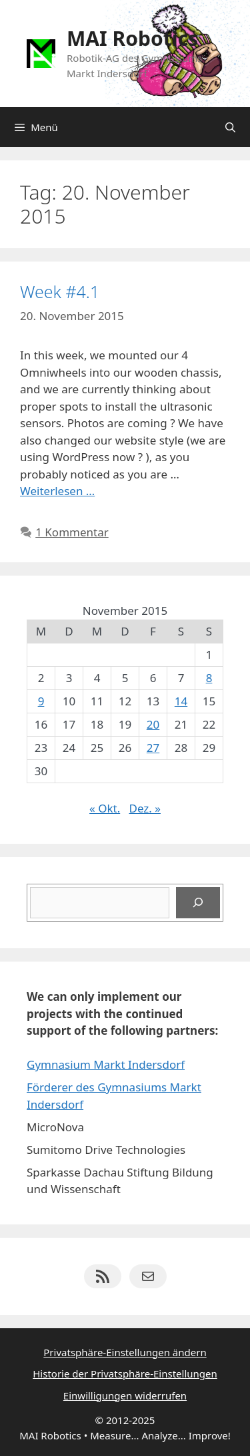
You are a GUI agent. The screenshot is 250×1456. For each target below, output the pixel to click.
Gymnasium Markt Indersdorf (106, 1064)
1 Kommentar (72, 532)
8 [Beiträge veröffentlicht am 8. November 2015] (209, 677)
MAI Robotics (132, 38)
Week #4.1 (59, 291)
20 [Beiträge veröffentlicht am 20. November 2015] (153, 724)
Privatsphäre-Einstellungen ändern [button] (124, 1352)
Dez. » (144, 808)
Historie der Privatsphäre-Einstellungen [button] (125, 1373)
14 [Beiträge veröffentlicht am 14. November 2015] (181, 701)
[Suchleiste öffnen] (230, 127)
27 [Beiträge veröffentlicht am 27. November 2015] (153, 747)
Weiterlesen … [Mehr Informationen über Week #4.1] (57, 490)
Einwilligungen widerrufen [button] (125, 1395)
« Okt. (104, 808)
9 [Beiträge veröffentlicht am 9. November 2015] (41, 701)
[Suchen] (198, 903)
